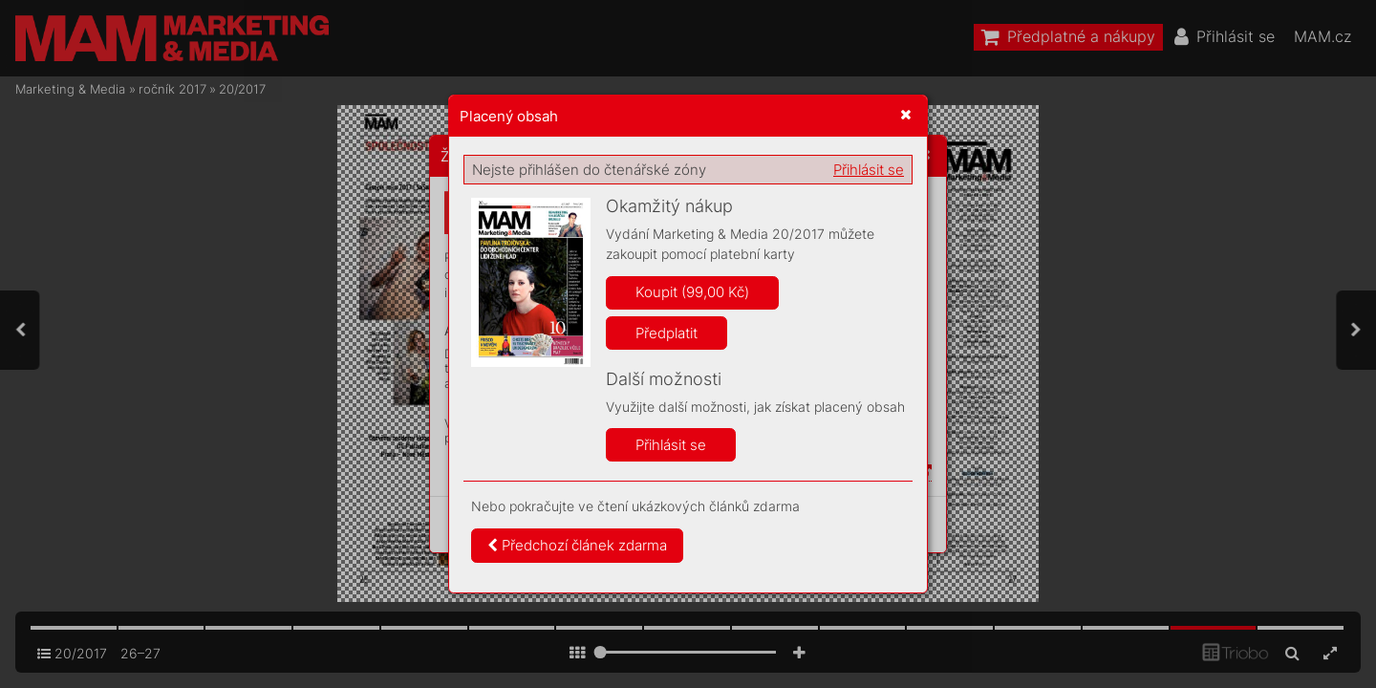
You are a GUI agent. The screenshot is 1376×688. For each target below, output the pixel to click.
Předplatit (666, 333)
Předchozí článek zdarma (577, 545)
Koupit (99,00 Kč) (692, 292)
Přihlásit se (868, 170)
